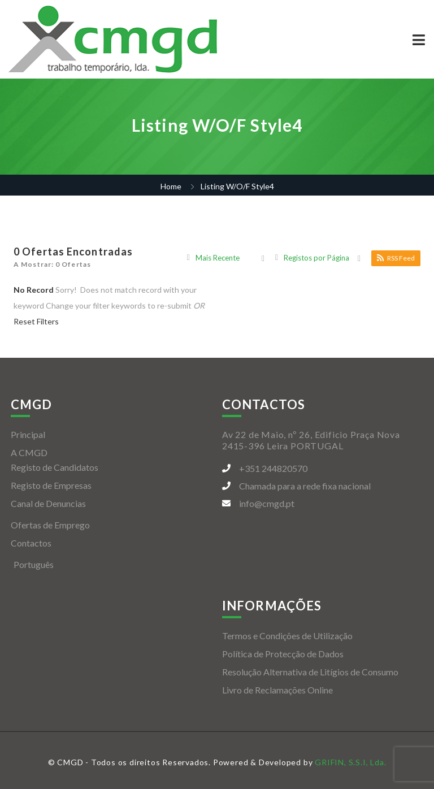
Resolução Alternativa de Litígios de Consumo (310, 671)
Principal (28, 434)
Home (170, 186)
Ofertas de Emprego (50, 524)
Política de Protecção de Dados (283, 653)
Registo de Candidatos (54, 467)
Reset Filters (36, 321)
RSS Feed (396, 258)
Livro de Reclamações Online (277, 689)
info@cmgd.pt (266, 503)
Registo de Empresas (51, 485)
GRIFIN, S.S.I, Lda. (350, 762)
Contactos (31, 542)
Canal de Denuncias (48, 503)
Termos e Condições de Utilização (287, 635)
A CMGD (29, 452)
